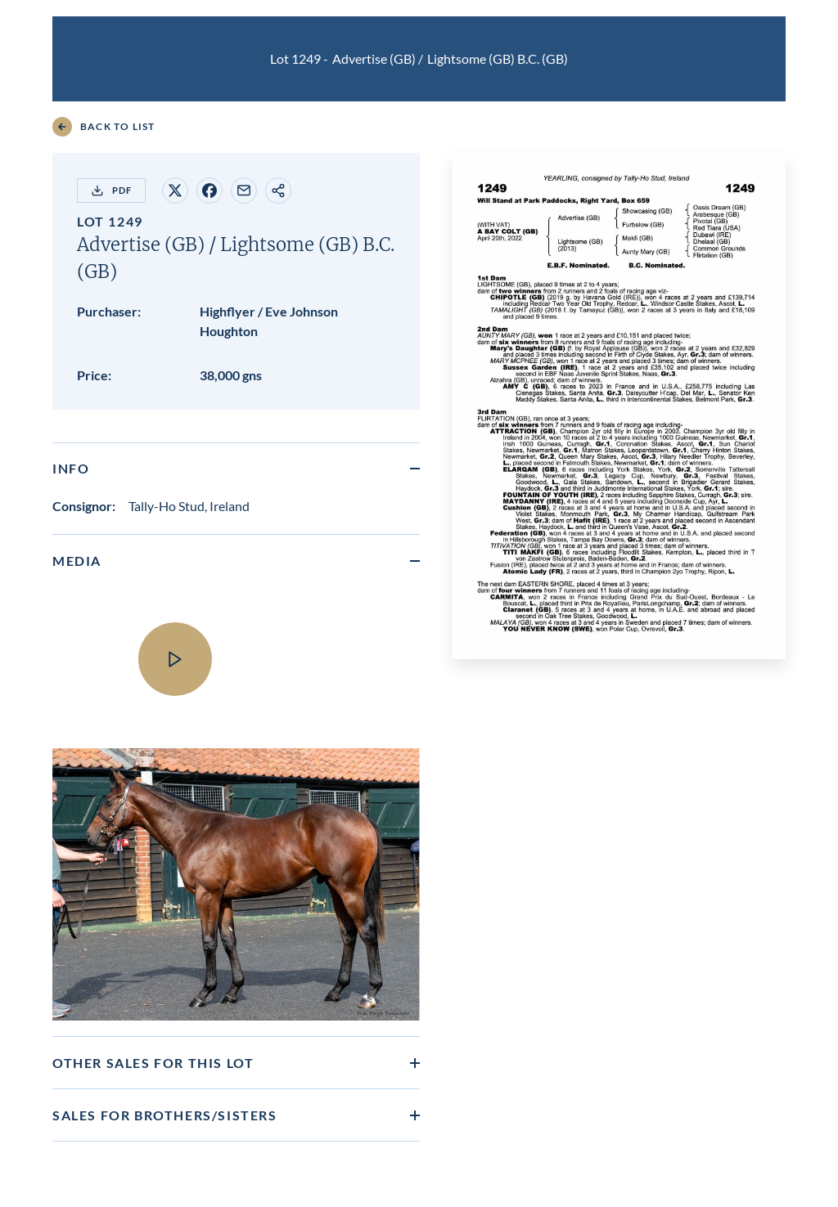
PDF (111, 190)
